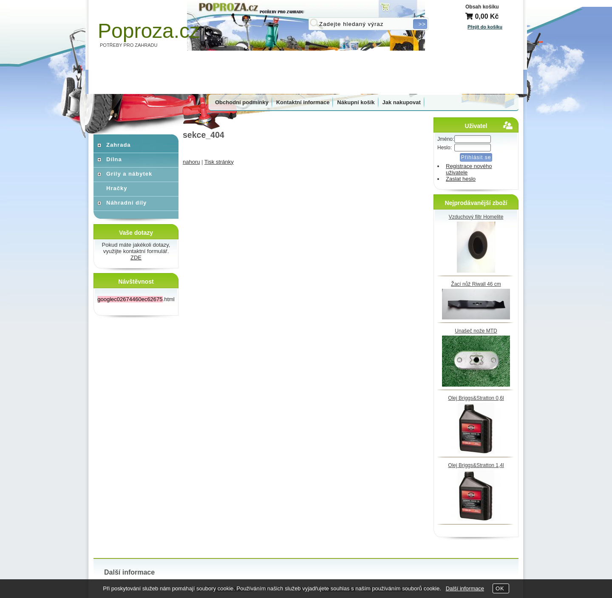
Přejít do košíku (485, 26)
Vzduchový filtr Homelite (476, 217)
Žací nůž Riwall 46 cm (476, 284)
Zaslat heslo (461, 179)
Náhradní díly (126, 202)
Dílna (114, 159)
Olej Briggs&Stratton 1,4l (476, 465)
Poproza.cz (149, 31)
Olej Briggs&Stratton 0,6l (476, 398)
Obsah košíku (482, 7)
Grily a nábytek (129, 174)
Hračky (116, 188)
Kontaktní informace (303, 102)
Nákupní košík (355, 102)
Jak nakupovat (401, 102)
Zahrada (118, 145)
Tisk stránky (219, 162)
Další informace (465, 588)
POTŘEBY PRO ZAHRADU (129, 45)
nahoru (191, 162)
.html (135, 299)
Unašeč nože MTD (476, 331)
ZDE (136, 257)
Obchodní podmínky (242, 102)
